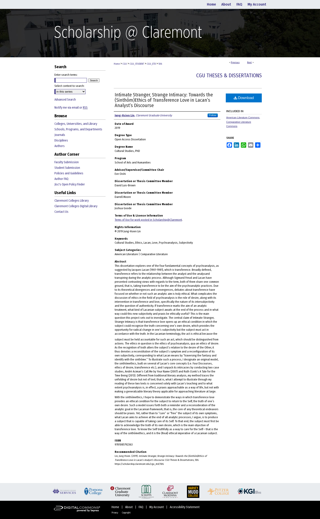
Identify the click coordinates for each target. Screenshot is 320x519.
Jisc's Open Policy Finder (69, 184)
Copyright (126, 512)
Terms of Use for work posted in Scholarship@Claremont (148, 219)
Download (244, 98)
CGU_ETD (151, 63)
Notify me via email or (71, 107)
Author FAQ (61, 179)
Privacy (115, 512)
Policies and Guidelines (68, 173)
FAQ (141, 507)
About (129, 507)
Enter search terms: (66, 74)
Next (249, 62)
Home (117, 63)
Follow (212, 115)
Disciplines (61, 140)
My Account (156, 507)
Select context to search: (69, 85)
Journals (59, 135)
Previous (235, 62)
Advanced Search (65, 99)
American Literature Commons (242, 117)
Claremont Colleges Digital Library (75, 206)
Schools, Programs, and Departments (78, 129)
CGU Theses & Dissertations (229, 75)
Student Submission (67, 168)
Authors (59, 146)
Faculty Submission (66, 162)
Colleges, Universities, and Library (75, 124)
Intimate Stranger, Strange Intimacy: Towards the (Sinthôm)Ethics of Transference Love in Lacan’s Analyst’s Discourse (164, 100)
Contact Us (61, 212)
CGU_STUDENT (137, 63)
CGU (124, 63)
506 (160, 63)
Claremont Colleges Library (71, 201)
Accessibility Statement (185, 507)
